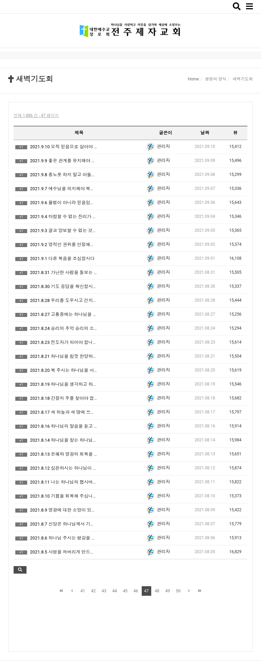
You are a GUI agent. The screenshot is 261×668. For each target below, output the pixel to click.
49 (168, 591)
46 (136, 591)
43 (104, 591)
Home (193, 79)
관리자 (163, 146)
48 (157, 591)
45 (125, 591)
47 (146, 591)
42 (93, 591)
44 (114, 591)
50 (178, 591)
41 (83, 591)
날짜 (205, 132)
